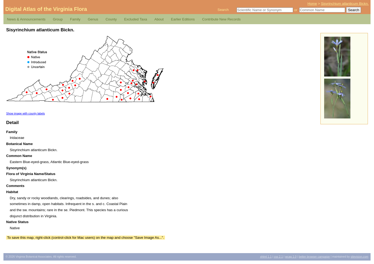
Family (75, 19)
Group (58, 19)
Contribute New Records (221, 19)
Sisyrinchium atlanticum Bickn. (345, 4)
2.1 (278, 256)
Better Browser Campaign (314, 256)
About (159, 19)
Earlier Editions (183, 19)
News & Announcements (26, 19)
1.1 (266, 256)
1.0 (291, 256)
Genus (93, 19)
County (111, 19)
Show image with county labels (25, 113)
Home (312, 4)
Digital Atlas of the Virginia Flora (46, 9)
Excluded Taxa (135, 19)
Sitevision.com (359, 256)
